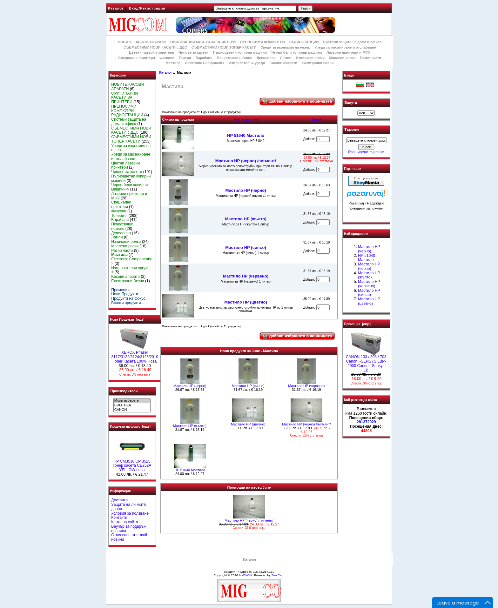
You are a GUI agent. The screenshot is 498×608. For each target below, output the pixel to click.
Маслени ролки (342, 58)
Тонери (184, 58)
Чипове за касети (193, 52)
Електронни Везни (318, 63)
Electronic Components (204, 63)
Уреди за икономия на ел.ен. (285, 47)
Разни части (370, 58)
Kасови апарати (283, 63)
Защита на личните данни (128, 506)
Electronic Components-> (131, 261)
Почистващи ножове (234, 58)
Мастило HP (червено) (245, 276)
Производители (124, 391)
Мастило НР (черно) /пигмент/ (245, 160)
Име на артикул (245, 119)
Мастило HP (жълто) (245, 219)
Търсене (352, 130)
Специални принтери (136, 58)
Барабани (204, 58)
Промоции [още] (357, 324)
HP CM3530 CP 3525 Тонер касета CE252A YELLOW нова (132, 464)
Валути (351, 102)
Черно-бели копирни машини (296, 52)
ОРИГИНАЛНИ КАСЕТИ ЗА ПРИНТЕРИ (203, 42)
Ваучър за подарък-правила (128, 528)
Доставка (119, 500)
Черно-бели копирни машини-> (129, 187)
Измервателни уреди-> (130, 270)
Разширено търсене (366, 152)
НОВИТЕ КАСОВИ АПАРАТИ (142, 42)
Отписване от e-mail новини (129, 537)
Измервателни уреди (247, 63)
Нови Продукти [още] (127, 319)
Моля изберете (132, 400)
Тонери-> (119, 215)
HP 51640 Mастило (245, 135)
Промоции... (122, 290)
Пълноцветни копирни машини (240, 52)
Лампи (286, 58)
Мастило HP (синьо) (245, 247)
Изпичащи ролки (310, 58)
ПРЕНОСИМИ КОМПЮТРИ (262, 42)
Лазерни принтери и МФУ (348, 52)
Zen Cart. (278, 575)
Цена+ (316, 119)
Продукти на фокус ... (130, 298)
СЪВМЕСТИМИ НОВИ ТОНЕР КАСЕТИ (224, 47)
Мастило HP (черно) (245, 190)
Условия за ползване (130, 513)
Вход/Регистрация (147, 8)
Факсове (166, 58)
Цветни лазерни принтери (151, 52)
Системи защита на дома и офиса (352, 42)
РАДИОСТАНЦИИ (304, 42)
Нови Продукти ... (126, 294)
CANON (132, 410)
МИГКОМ (245, 575)
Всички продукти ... (128, 303)
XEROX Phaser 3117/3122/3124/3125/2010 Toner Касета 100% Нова (134, 355)
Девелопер (266, 58)
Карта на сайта (124, 522)
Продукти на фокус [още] (130, 426)
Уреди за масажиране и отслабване (345, 47)
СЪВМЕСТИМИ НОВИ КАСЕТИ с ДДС (155, 47)
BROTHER (132, 405)
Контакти (119, 517)
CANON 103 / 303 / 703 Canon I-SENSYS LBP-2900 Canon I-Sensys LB (366, 361)
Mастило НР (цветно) (245, 302)
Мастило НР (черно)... (369, 248)
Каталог (116, 8)
